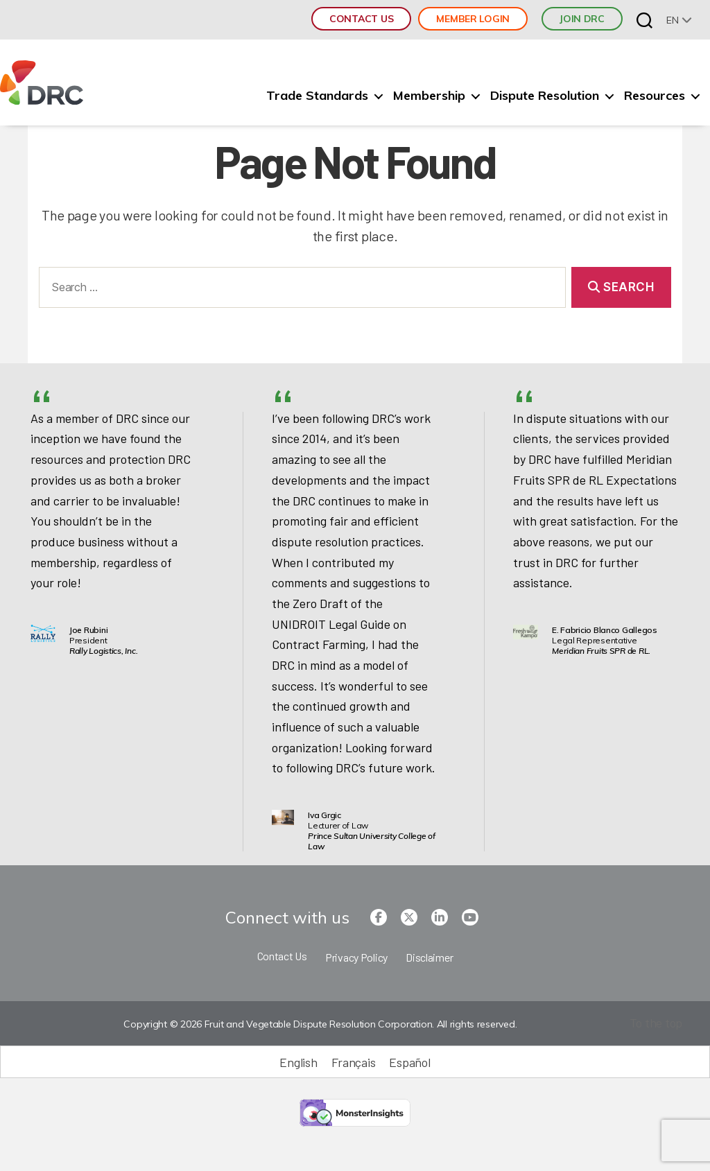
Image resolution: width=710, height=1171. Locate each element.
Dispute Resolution (544, 95)
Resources (654, 95)
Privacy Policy (356, 957)
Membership (429, 95)
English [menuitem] (298, 1062)
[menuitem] (679, 20)
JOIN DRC (582, 18)
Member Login (473, 18)
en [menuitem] (672, 20)
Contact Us (361, 18)
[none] (679, 20)
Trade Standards (317, 95)
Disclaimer (429, 957)
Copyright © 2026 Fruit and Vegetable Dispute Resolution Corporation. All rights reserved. (320, 1024)
